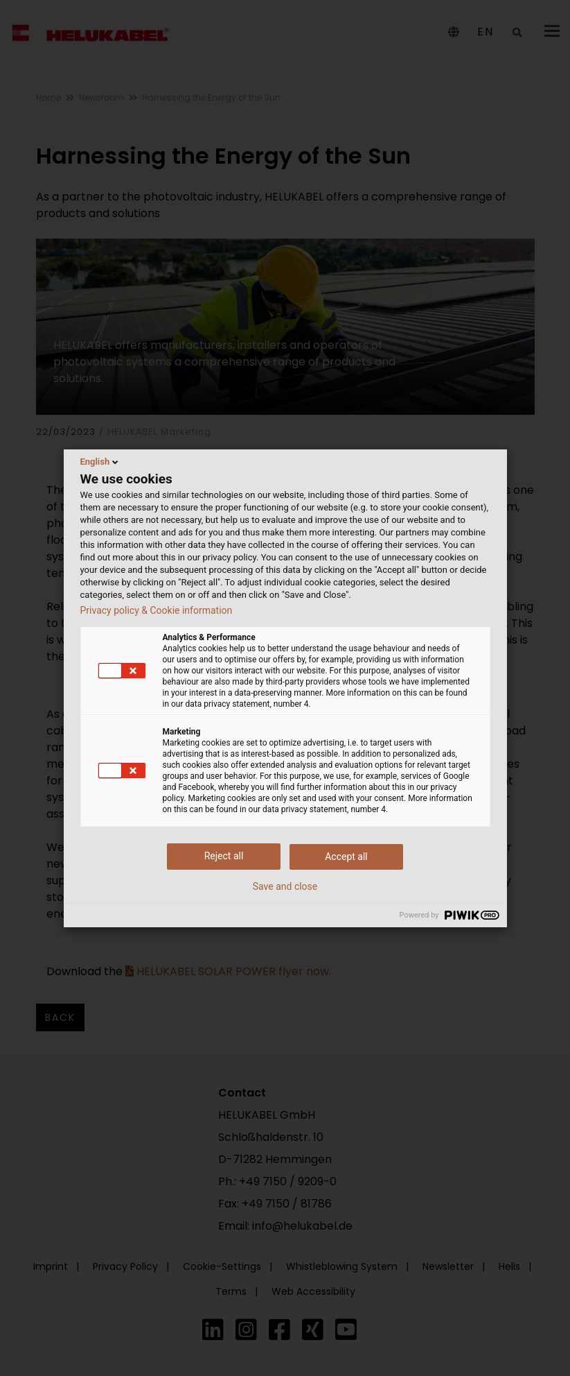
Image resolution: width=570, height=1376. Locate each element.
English (100, 461)
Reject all (224, 855)
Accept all (346, 856)
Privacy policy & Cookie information (156, 610)
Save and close (285, 886)
